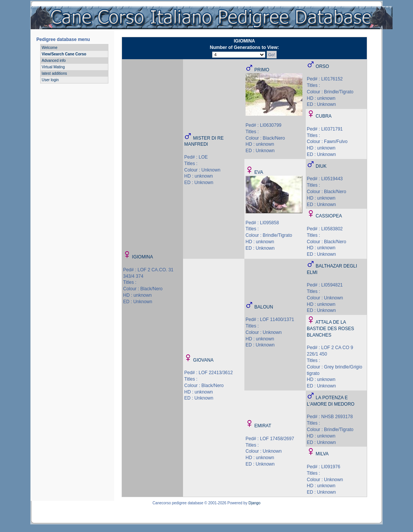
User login (50, 80)
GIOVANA (203, 360)
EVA (258, 172)
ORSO (322, 66)
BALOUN (263, 307)
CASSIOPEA (329, 216)
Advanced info (54, 60)
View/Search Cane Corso (64, 54)
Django (255, 503)
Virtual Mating (53, 67)
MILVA (322, 453)
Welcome (50, 48)
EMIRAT (262, 425)
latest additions (54, 73)
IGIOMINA (142, 257)
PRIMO (261, 69)
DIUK (321, 166)
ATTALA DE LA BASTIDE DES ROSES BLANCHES (330, 329)
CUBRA (324, 116)
